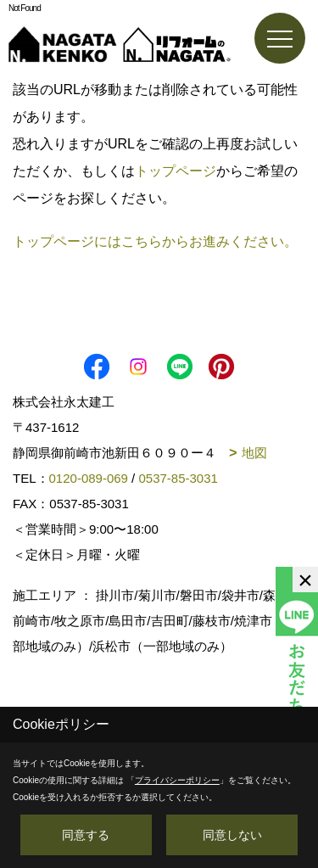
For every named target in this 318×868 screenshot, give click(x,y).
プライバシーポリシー (177, 780)
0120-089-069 (88, 478)
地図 (254, 452)
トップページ (175, 171)
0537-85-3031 (177, 478)
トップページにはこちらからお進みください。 (155, 241)
